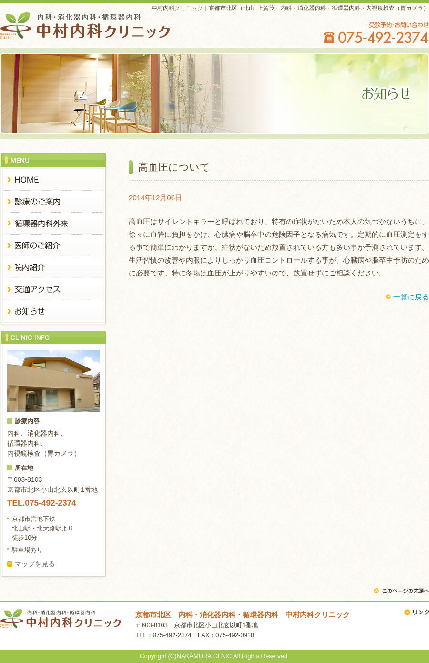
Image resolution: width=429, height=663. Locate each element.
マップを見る (35, 564)
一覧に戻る (411, 297)
